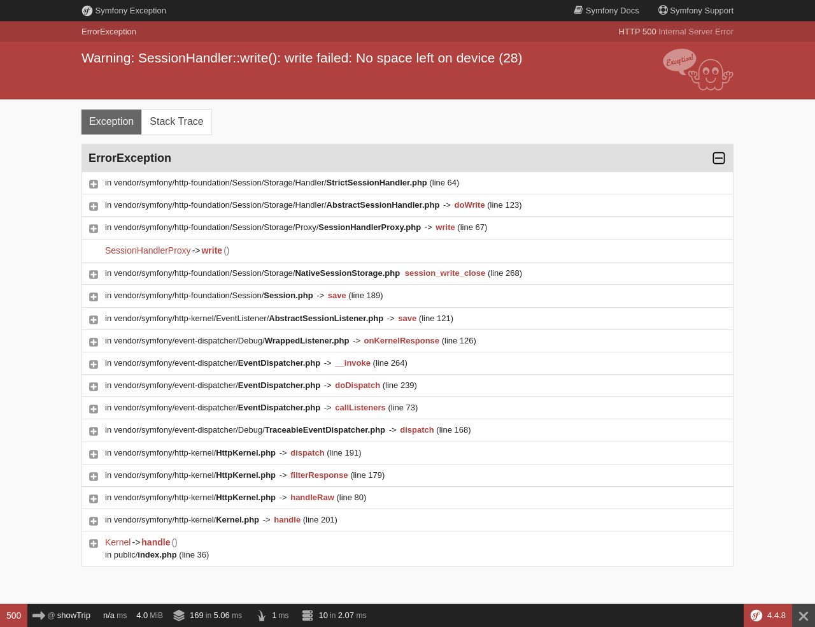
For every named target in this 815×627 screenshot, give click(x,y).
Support (696, 10)
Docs (606, 10)
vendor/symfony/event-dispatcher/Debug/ (232, 340)
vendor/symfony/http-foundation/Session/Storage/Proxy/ (268, 227)
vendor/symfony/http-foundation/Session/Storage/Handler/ (272, 182)
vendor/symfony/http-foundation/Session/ (215, 295)
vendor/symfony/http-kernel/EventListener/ (250, 318)
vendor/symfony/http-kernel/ (196, 453)
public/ (147, 554)
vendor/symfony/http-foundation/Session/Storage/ (258, 273)
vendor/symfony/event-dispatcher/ (218, 363)
